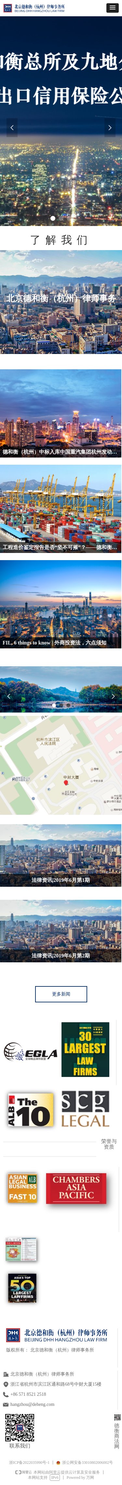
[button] (112, 8)
